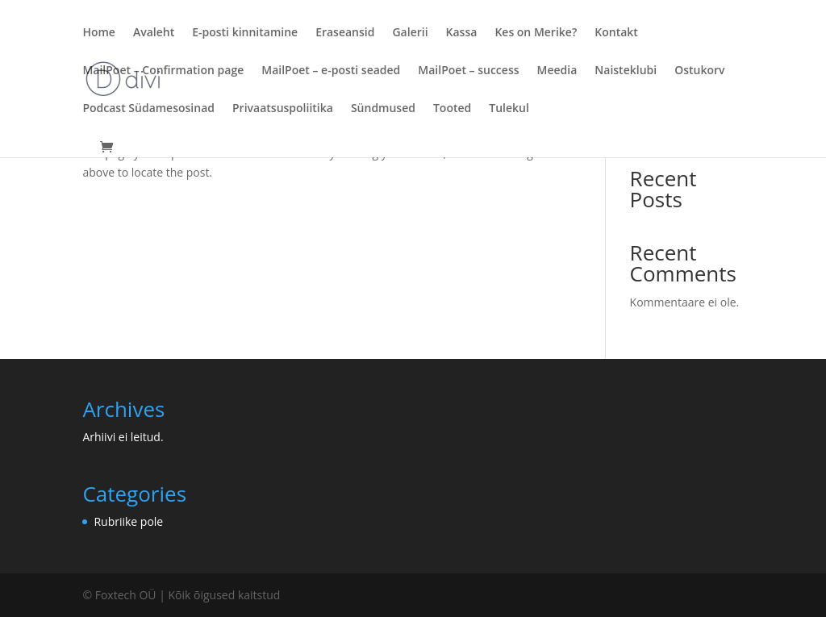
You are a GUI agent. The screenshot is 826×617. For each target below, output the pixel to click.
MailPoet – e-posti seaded (330, 71)
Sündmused (383, 108)
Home (98, 33)
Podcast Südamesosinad (148, 108)
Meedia (557, 71)
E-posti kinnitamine (245, 33)
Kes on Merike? (535, 33)
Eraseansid (344, 33)
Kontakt (616, 33)
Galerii (410, 33)
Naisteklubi (625, 71)
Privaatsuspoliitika (282, 108)
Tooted (452, 108)
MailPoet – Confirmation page (163, 71)
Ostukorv (699, 71)
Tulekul (509, 108)
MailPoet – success (468, 71)
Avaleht (153, 33)
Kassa (462, 33)
